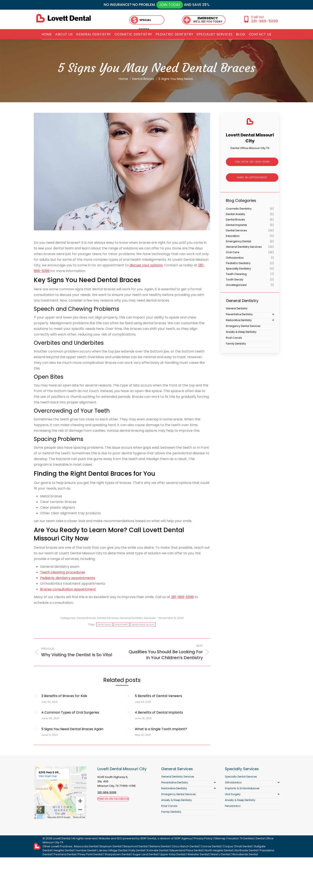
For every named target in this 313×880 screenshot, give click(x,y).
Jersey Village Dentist (112, 850)
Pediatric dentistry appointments (67, 577)
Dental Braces (86, 618)
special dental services (143, 624)
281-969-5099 (264, 21)
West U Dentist (220, 854)
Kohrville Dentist (157, 850)
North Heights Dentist (219, 850)
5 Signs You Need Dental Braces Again (72, 729)
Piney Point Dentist (90, 854)
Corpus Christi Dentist (237, 846)
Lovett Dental (61, 838)
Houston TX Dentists (241, 838)
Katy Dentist (137, 850)
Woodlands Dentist (245, 854)
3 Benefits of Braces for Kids (64, 695)
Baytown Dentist (111, 846)
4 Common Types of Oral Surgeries (70, 712)
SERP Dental (148, 838)
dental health (121, 624)
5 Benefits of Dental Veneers (158, 695)
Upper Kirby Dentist (173, 854)
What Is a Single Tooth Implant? (161, 729)
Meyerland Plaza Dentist (186, 850)
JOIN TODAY (169, 4)
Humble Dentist (86, 850)
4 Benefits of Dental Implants (159, 712)
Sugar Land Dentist (145, 854)
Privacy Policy (203, 838)
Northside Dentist (246, 850)
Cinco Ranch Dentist (185, 846)
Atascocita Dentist (86, 846)
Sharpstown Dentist (118, 854)
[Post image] (35, 695)
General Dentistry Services (138, 618)
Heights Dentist (64, 850)
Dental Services (107, 618)
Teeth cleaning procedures (62, 572)
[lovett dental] (63, 18)
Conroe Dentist (211, 846)
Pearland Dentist (65, 854)
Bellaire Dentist (160, 846)
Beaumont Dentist (136, 846)
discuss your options (146, 265)
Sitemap (220, 838)
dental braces (104, 624)
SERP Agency (183, 838)
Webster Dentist (198, 854)
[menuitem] (47, 34)
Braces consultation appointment (68, 589)
